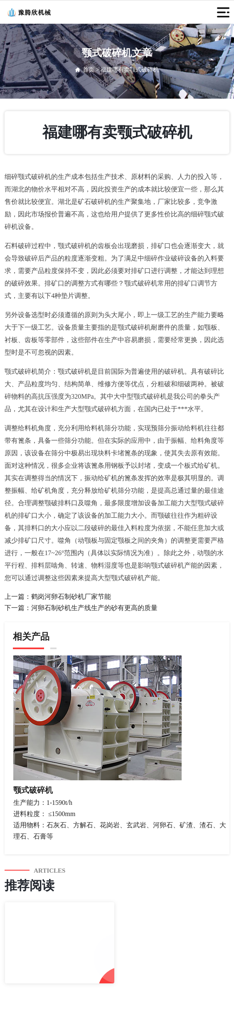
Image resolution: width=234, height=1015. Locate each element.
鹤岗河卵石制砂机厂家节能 (71, 596)
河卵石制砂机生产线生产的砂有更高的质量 (94, 607)
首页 (88, 70)
